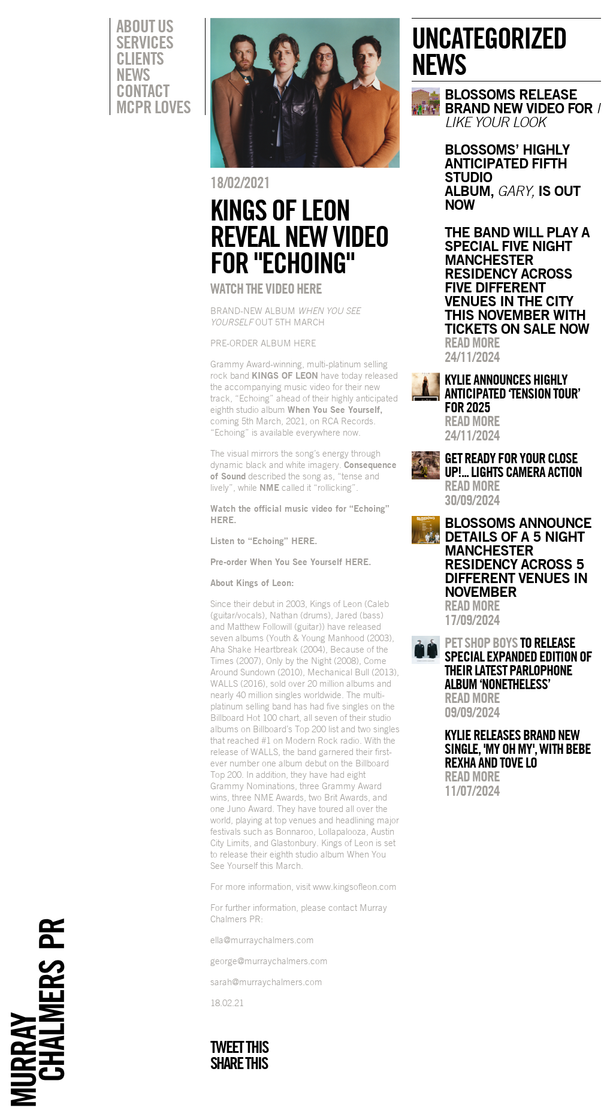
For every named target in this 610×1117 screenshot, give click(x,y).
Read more (472, 342)
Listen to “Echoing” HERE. (264, 541)
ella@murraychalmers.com (262, 940)
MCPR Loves (153, 106)
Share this (238, 1063)
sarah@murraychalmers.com (266, 982)
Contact (142, 90)
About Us (144, 26)
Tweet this (239, 1047)
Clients (140, 58)
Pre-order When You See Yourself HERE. (291, 561)
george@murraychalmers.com (269, 961)
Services (144, 42)
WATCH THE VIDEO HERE (266, 288)
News (133, 74)
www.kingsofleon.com (355, 886)
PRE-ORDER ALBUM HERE (263, 343)
